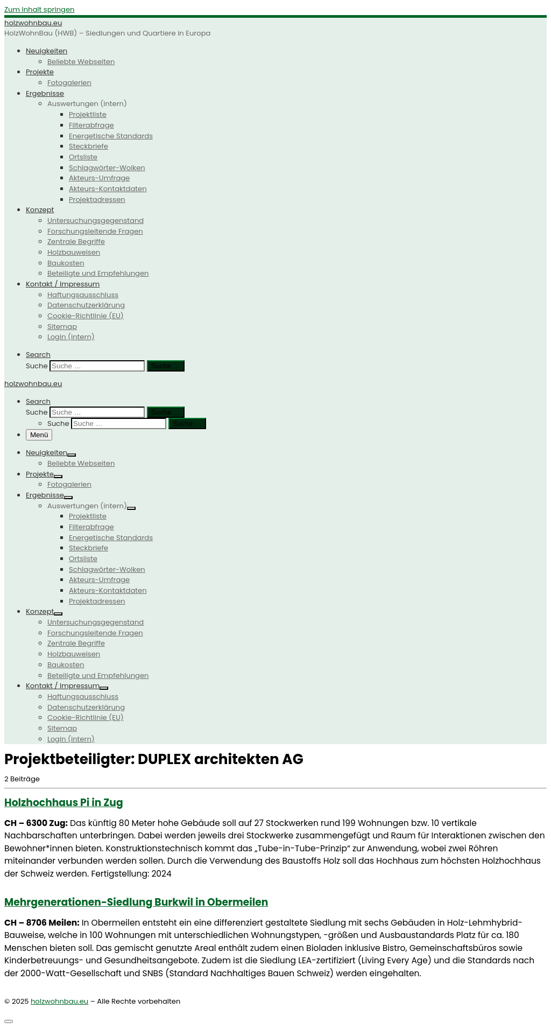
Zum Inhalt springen (39, 9)
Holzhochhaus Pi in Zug (63, 802)
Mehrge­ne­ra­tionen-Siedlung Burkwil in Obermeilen (136, 902)
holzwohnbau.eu (59, 1001)
